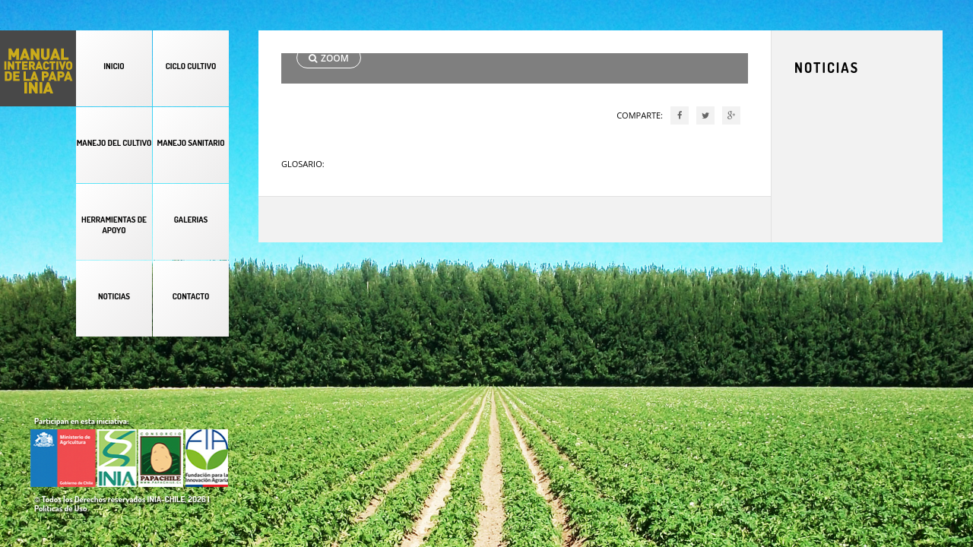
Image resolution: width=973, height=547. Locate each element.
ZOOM (329, 58)
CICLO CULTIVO (191, 66)
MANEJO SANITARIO (190, 143)
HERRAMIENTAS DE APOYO (114, 225)
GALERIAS (191, 219)
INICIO (113, 66)
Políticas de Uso (60, 508)
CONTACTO (191, 296)
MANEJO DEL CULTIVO (114, 143)
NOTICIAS (114, 296)
